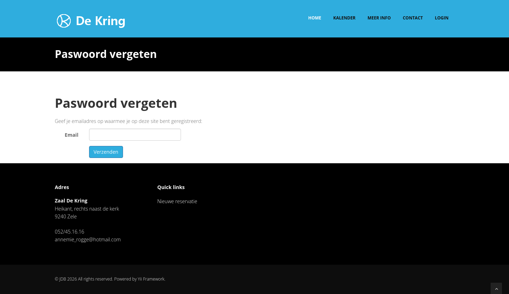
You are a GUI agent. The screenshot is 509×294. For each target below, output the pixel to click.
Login (442, 18)
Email (71, 134)
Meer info (379, 18)
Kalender (344, 18)
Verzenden (106, 151)
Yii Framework (151, 279)
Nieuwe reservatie (177, 201)
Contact (413, 18)
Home (314, 18)
